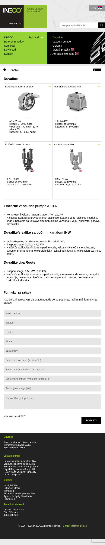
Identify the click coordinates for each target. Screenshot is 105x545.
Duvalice (14, 70)
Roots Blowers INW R (15, 447)
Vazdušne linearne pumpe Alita (19, 464)
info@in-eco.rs (79, 526)
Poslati (91, 420)
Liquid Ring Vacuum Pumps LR (19, 469)
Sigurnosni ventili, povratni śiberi (20, 493)
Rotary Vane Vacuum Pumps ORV (21, 466)
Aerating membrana (14, 509)
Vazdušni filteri (11, 485)
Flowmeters (9, 499)
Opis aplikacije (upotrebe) (52, 401)
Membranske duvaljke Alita (17, 445)
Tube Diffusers (11, 515)
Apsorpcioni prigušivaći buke (18, 496)
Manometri (9, 491)
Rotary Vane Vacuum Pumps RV (20, 472)
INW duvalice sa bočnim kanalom (20, 442)
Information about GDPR (15, 416)
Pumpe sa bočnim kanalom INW (20, 461)
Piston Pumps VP (12, 474)
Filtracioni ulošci (12, 488)
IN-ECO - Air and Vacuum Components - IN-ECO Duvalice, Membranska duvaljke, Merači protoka (23, 16)
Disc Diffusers (11, 512)
